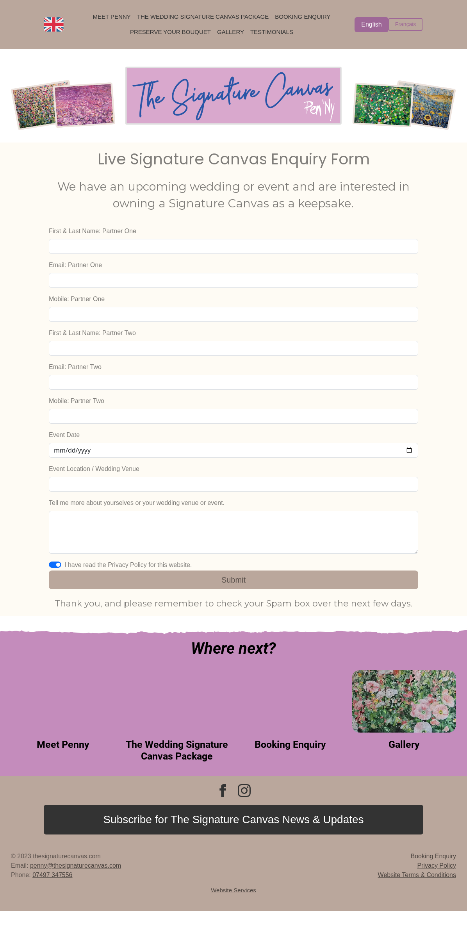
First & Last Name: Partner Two (92, 333)
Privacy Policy (436, 865)
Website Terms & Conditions (417, 875)
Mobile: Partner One (77, 299)
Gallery (230, 32)
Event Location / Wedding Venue (94, 468)
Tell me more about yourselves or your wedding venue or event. (137, 502)
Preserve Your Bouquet (170, 32)
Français (405, 24)
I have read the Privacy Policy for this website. (128, 565)
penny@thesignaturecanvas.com (75, 865)
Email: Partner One (75, 265)
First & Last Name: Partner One (92, 231)
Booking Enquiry (302, 16)
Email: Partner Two (75, 367)
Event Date (64, 434)
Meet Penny (111, 16)
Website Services (233, 890)
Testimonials (271, 32)
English (371, 24)
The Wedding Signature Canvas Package (203, 16)
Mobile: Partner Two (76, 401)
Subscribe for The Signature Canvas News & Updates (233, 819)
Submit (233, 580)
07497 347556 (52, 875)
